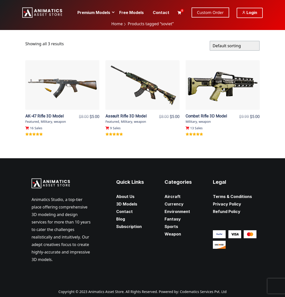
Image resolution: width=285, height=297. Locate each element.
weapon (60, 121)
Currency (174, 204)
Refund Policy (226, 211)
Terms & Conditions (232, 196)
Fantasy (173, 219)
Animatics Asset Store (105, 291)
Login (249, 12)
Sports (171, 226)
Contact (124, 211)
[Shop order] (235, 46)
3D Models (126, 204)
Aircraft (173, 196)
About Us (125, 196)
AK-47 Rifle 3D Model (44, 116)
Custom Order (210, 12)
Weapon (173, 234)
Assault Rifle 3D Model (126, 116)
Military (46, 121)
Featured (32, 121)
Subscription (129, 226)
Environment (177, 211)
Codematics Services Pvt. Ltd (203, 291)
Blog (120, 219)
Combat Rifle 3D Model (206, 116)
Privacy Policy (227, 204)
